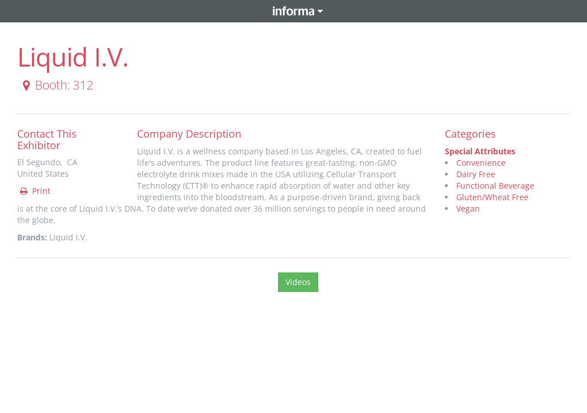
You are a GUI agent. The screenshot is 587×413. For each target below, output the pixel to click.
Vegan (468, 208)
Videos (298, 281)
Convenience (481, 162)
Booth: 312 (55, 85)
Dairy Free (475, 174)
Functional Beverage (495, 185)
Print (34, 190)
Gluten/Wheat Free (492, 197)
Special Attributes (480, 151)
